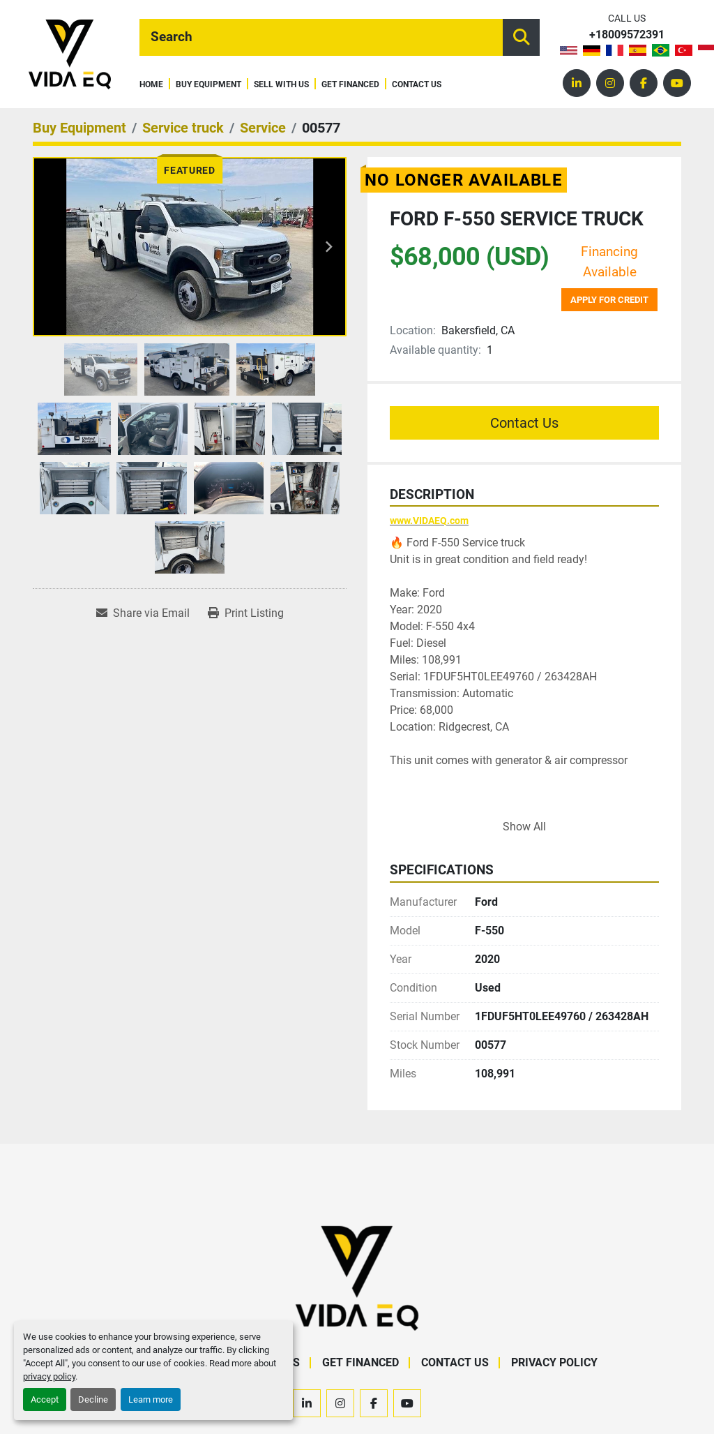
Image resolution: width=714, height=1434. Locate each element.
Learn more (150, 1399)
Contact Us (416, 84)
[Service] (263, 127)
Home (151, 84)
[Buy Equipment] (79, 127)
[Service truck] (183, 127)
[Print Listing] (246, 613)
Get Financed (350, 84)
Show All (524, 826)
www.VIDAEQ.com (429, 520)
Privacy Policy (554, 1362)
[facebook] (644, 83)
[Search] (321, 37)
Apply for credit (609, 299)
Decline (93, 1399)
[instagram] (610, 83)
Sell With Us (281, 84)
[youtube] (677, 83)
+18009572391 (626, 35)
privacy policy (49, 1376)
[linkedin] (577, 83)
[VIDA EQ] (357, 1277)
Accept (45, 1399)
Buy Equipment (208, 84)
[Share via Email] (143, 613)
